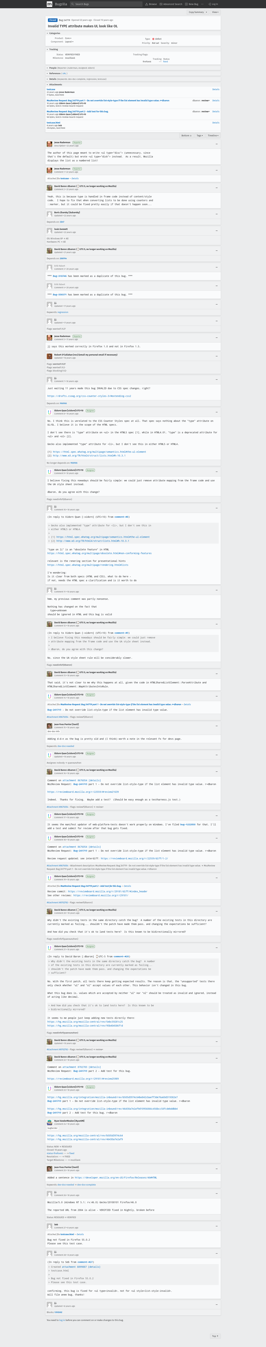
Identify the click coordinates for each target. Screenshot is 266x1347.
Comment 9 (59, 473)
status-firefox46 (55, 1153)
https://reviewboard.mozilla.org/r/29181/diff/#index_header (107, 891)
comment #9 (121, 633)
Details (215, 89)
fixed (165, 61)
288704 (63, 258)
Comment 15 (60, 727)
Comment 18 (60, 840)
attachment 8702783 (75, 1067)
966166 (63, 403)
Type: (147, 39)
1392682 (58, 1312)
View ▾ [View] (215, 12)
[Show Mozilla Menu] (49, 4)
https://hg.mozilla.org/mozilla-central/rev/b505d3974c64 (85, 1135)
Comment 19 (60, 879)
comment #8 (121, 516)
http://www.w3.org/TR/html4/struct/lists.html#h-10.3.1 (89, 455)
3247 (62, 222)
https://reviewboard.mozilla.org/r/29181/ (100, 895)
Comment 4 (59, 287)
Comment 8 (59, 413)
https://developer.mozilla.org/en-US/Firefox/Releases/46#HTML (116, 1177)
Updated (58, 215)
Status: (60, 54)
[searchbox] (106, 4)
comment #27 (85, 1262)
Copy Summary (196, 12)
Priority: (146, 43)
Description (59, 146)
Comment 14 (60, 698)
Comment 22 (60, 1060)
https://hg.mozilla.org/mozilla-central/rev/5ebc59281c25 (85, 1021)
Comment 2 (59, 189)
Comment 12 (60, 625)
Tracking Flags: (140, 54)
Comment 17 (59, 817)
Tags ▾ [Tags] (200, 135)
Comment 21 (60, 949)
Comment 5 (59, 339)
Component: (57, 41)
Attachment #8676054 (57, 717)
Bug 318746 (60, 276)
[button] (212, 4)
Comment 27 (60, 1227)
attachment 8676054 (75, 780)
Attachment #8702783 (57, 902)
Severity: (165, 43)
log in (62, 1320)
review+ (206, 100)
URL (64, 73)
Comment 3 (59, 269)
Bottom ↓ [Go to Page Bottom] (187, 135)
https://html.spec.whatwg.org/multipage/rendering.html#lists (87, 565)
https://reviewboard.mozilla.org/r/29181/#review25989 (83, 1078)
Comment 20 (60, 913)
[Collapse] (216, 144)
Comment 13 (60, 675)
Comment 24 (60, 1124)
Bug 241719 (64, 20)
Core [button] (68, 38)
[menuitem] (151, 4)
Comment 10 (60, 509)
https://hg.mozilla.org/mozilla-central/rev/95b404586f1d (85, 1025)
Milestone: (58, 58)
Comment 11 (59, 592)
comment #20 (121, 956)
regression (63, 312)
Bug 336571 (60, 294)
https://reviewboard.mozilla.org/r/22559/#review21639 (83, 791)
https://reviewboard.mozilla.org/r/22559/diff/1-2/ (134, 858)
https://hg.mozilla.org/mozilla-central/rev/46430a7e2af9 (85, 1139)
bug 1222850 (187, 824)
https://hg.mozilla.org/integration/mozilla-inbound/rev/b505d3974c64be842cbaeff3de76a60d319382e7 (112, 1097)
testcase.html (53, 122)
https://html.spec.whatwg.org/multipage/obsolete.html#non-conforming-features (99, 553)
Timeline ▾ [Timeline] (213, 135)
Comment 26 (60, 1195)
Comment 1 (59, 172)
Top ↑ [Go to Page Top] (215, 1336)
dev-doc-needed (66, 746)
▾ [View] (206, 12)
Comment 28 (60, 1255)
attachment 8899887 (74, 1266)
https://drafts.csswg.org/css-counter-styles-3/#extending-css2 (89, 396)
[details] (95, 780)
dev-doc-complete (86, 1184)
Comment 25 (60, 1170)
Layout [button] (69, 41)
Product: (59, 38)
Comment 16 (60, 773)
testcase (51, 89)
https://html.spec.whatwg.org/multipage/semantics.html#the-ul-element (99, 451)
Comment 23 (60, 1090)
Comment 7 (59, 381)
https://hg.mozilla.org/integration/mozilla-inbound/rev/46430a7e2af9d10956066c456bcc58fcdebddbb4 (112, 1108)
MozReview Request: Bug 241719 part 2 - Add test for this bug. (77, 111)
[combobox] (106, 4)
